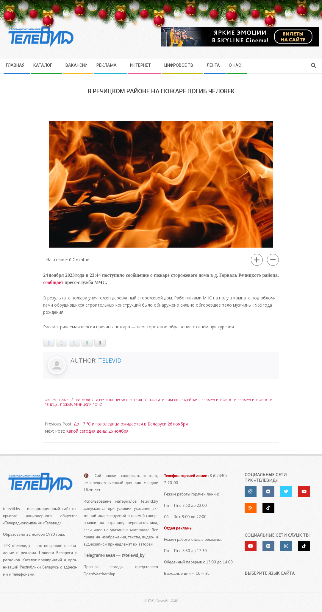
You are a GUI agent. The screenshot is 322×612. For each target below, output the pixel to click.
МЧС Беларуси (205, 399)
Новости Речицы (97, 399)
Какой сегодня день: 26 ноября (97, 431)
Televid (109, 360)
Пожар (66, 404)
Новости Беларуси (237, 399)
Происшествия (128, 399)
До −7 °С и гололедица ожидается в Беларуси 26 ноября (131, 424)
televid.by (11, 508)
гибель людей (178, 399)
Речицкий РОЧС (88, 404)
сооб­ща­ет (53, 282)
